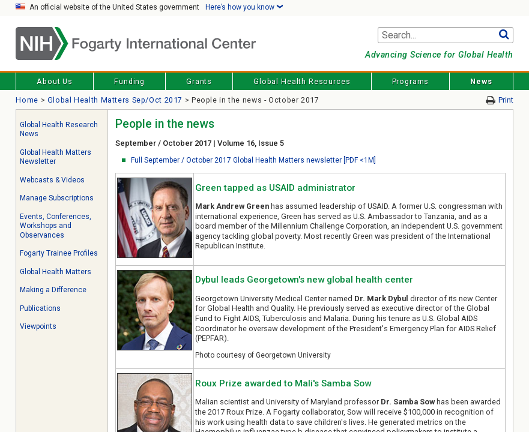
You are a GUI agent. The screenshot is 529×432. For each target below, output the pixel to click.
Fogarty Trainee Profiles (59, 253)
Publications (40, 308)
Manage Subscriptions (57, 198)
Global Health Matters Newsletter (55, 157)
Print (505, 99)
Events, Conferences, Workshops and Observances (55, 225)
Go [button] (504, 35)
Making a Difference (53, 290)
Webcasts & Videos (52, 180)
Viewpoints (38, 326)
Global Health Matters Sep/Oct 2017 (115, 99)
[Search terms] (445, 35)
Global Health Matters (55, 272)
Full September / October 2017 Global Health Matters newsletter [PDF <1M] (253, 160)
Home (27, 99)
